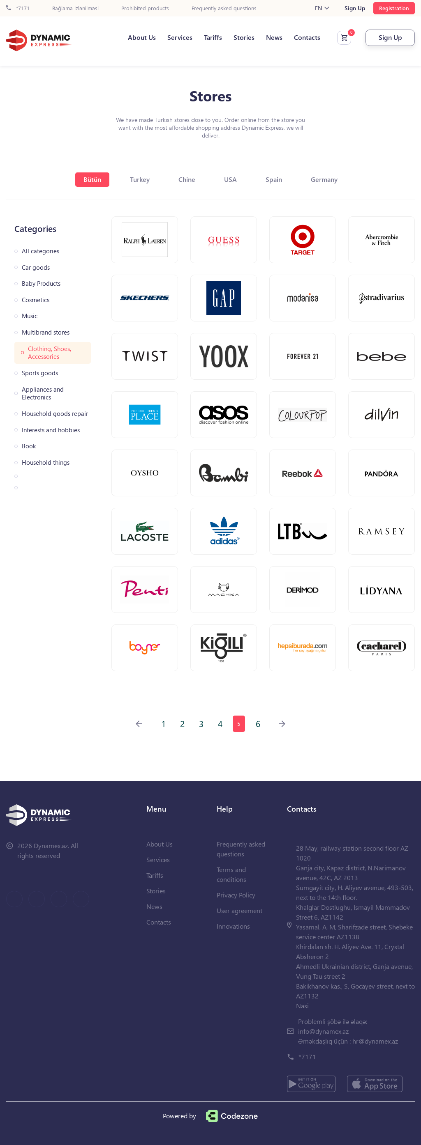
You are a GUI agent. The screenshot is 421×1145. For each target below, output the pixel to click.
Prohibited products (145, 8)
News (274, 37)
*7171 (18, 8)
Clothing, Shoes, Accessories (49, 353)
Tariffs (213, 37)
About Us (142, 37)
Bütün (92, 179)
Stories (244, 37)
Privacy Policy (236, 894)
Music (29, 316)
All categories (40, 251)
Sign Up (355, 8)
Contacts (307, 37)
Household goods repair (55, 414)
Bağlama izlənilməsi (75, 8)
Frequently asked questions (224, 8)
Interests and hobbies (51, 430)
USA (230, 179)
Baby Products (41, 283)
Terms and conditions (231, 874)
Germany (324, 179)
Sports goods (40, 373)
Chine (186, 179)
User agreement (239, 910)
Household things (45, 462)
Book (29, 446)
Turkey (140, 179)
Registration (394, 8)
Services (179, 37)
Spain (274, 179)
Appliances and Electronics (43, 393)
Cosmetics (35, 300)
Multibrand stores (45, 332)
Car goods (36, 267)
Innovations (233, 926)
